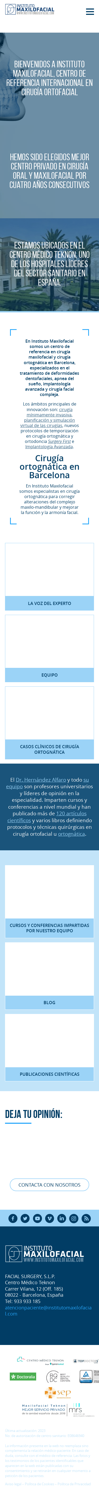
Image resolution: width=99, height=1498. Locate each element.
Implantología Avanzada (49, 447)
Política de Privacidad (74, 1484)
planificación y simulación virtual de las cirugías (47, 422)
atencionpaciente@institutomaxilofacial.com (48, 1310)
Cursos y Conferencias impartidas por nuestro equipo (49, 928)
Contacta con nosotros (49, 1185)
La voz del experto (49, 603)
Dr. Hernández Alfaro (41, 779)
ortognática (71, 833)
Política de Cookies (39, 1484)
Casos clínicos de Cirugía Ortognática (49, 749)
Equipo (49, 675)
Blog (49, 1002)
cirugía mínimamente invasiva (50, 412)
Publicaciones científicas (49, 1074)
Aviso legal (13, 1484)
